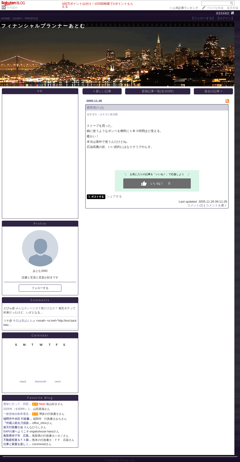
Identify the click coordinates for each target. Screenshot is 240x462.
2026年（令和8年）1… (17, 409)
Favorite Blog (40, 398)
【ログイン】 (225, 18)
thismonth (40, 381)
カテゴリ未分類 (109, 114)
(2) (102, 107)
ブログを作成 (214, 8)
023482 (222, 13)
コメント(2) (195, 205)
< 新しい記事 (102, 91)
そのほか (12, 7)
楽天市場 (232, 8)
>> (183, 8)
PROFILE (31, 18)
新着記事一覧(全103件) (157, 91)
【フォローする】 (203, 18)
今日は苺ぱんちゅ (24, 320)
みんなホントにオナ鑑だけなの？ (37, 308)
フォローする (40, 288)
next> (58, 381)
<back (22, 381)
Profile (40, 223)
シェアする (114, 196)
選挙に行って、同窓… (17, 404)
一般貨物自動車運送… (17, 414)
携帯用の (93, 107)
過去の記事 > (213, 91)
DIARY (17, 18)
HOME (5, 18)
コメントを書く (216, 205)
